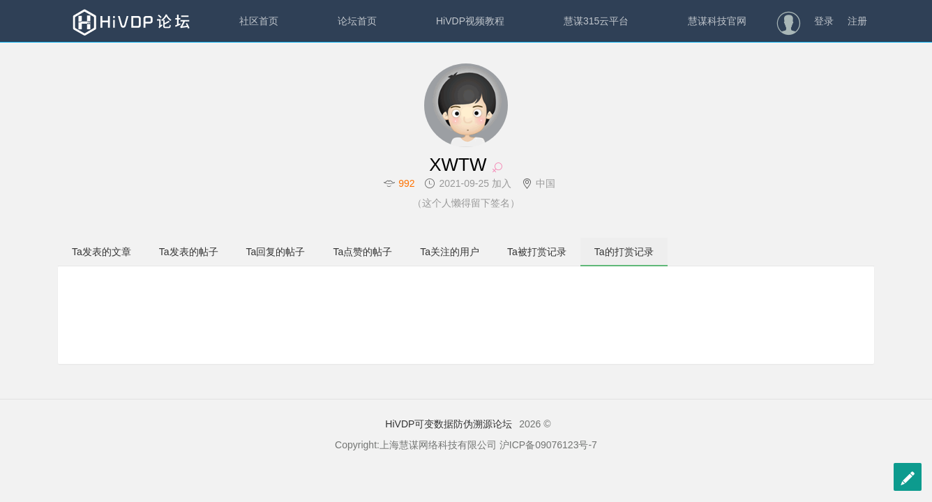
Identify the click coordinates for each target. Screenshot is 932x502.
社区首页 (258, 20)
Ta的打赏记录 (624, 251)
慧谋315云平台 (596, 20)
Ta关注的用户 (449, 251)
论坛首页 (357, 20)
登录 (824, 20)
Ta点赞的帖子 (362, 251)
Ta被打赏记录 (536, 251)
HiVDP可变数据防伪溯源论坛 (448, 423)
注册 (857, 20)
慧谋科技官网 (717, 20)
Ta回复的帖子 (276, 251)
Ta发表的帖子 (188, 251)
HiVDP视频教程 (470, 20)
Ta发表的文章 (101, 251)
